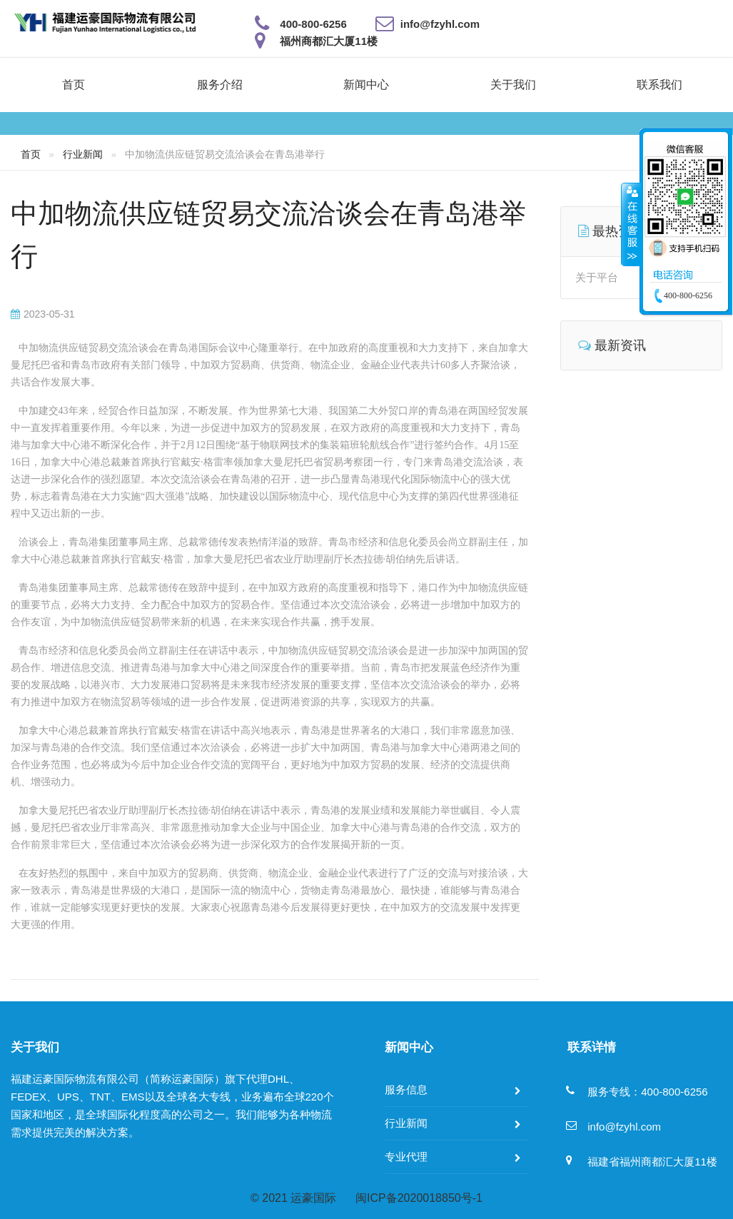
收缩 (631, 224)
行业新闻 (83, 154)
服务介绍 (220, 85)
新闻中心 (366, 85)
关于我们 (513, 85)
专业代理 (406, 1156)
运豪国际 (313, 1198)
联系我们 (659, 85)
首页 (73, 85)
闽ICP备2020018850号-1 (418, 1198)
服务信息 (406, 1089)
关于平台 (596, 277)
